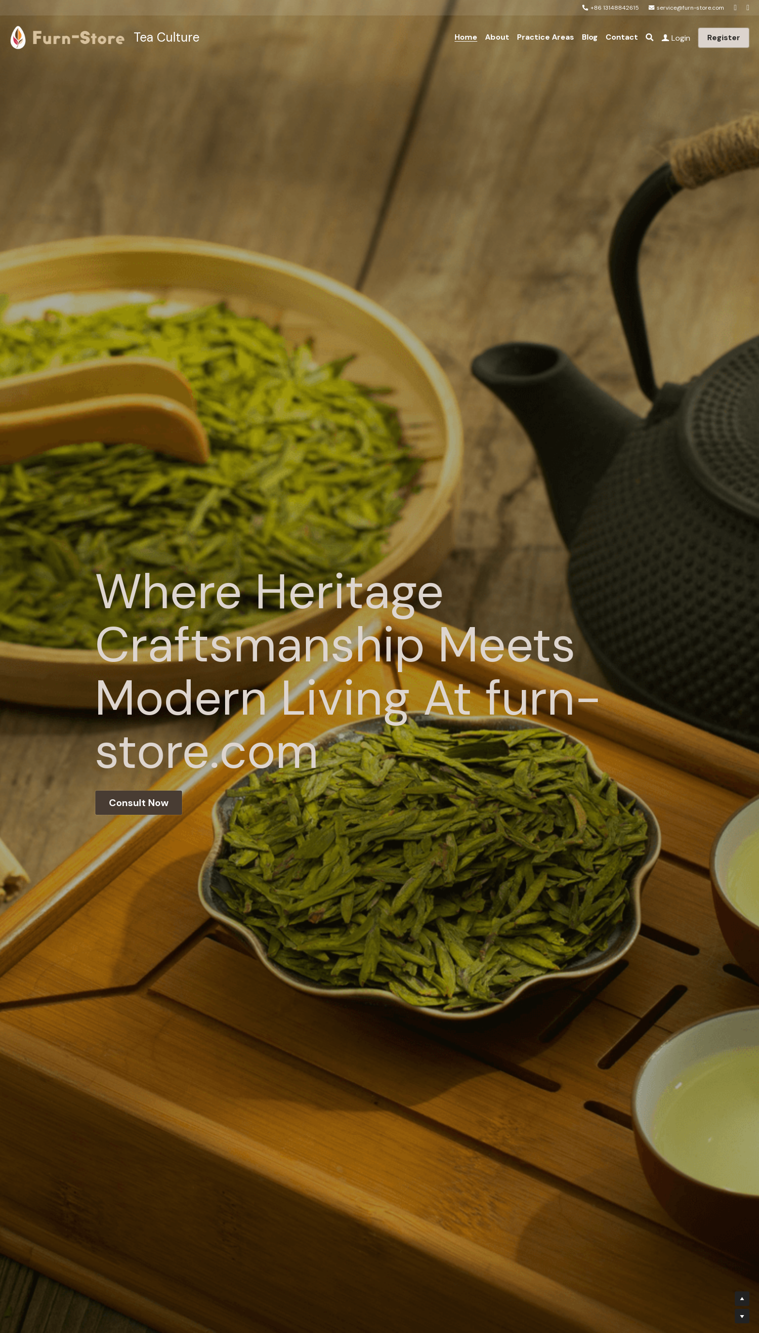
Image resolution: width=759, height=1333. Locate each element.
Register (723, 37)
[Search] (649, 37)
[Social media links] (735, 8)
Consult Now (138, 802)
